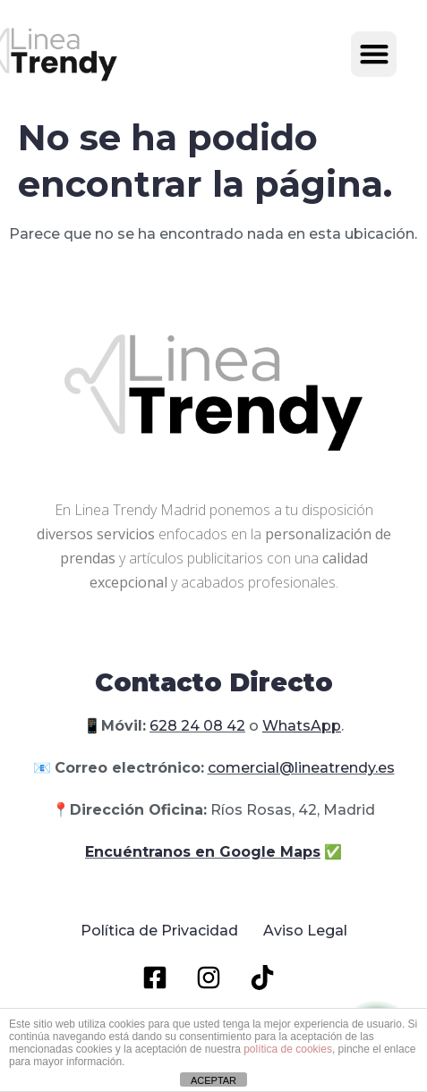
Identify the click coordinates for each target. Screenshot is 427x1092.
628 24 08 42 (197, 725)
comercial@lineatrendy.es (301, 767)
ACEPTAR (213, 1080)
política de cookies (287, 1049)
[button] (374, 54)
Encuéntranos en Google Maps (202, 851)
